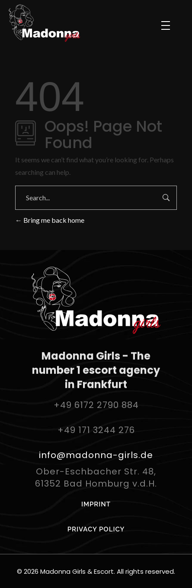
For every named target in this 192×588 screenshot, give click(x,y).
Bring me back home (49, 220)
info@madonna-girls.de (96, 455)
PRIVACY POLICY (96, 529)
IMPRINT (96, 504)
